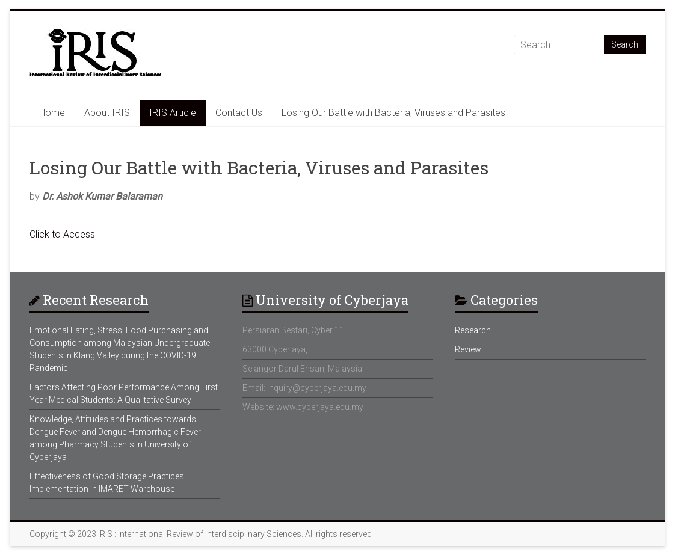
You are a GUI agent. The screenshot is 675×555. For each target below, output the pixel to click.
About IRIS (107, 112)
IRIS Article (172, 112)
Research (473, 330)
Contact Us (238, 112)
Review (468, 349)
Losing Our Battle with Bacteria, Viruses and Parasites (393, 112)
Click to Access (62, 234)
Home (52, 112)
